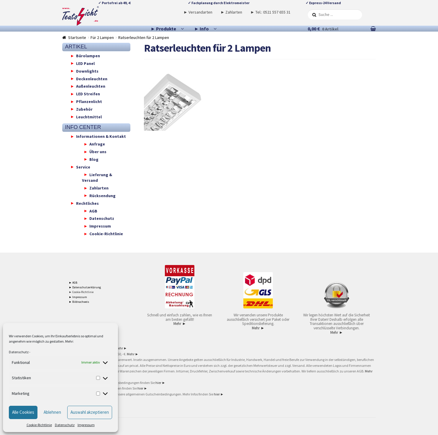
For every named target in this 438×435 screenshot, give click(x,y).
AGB (93, 210)
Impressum (86, 425)
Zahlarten (99, 188)
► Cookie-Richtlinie (81, 292)
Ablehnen (52, 412)
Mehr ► (179, 323)
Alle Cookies (23, 412)
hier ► (160, 382)
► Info (201, 29)
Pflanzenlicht (89, 101)
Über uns (97, 151)
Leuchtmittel (89, 116)
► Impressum (78, 297)
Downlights (87, 70)
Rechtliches (87, 203)
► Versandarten (197, 12)
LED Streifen (88, 94)
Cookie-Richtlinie (39, 425)
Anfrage (97, 144)
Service (83, 166)
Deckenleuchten (91, 78)
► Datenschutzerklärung (85, 287)
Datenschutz (19, 352)
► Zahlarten (231, 12)
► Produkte (163, 29)
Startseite (77, 37)
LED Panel (85, 63)
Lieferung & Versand (97, 177)
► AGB (73, 282)
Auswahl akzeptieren (89, 412)
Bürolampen (88, 55)
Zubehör (84, 109)
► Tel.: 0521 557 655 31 (270, 12)
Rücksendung (102, 195)
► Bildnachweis (79, 302)
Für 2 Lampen (102, 37)
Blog (94, 159)
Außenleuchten (90, 86)
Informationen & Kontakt (101, 136)
